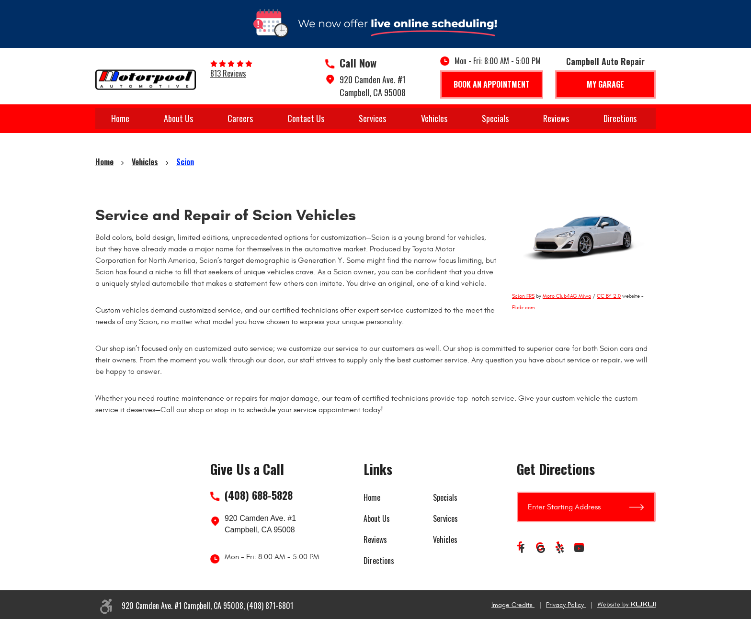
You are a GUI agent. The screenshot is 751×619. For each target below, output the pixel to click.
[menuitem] (120, 118)
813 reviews (228, 73)
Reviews (556, 118)
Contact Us (305, 118)
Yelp (560, 548)
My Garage (605, 84)
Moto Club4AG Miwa (567, 296)
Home (120, 118)
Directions (620, 118)
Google (541, 548)
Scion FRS (523, 296)
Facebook (521, 548)
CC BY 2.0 (609, 296)
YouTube (579, 548)
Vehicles (434, 118)
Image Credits (513, 605)
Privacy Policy (566, 605)
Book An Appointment (492, 84)
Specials (495, 118)
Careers (240, 118)
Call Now (358, 62)
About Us (178, 118)
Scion (185, 162)
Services (372, 118)
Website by (626, 605)
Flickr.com (523, 307)
